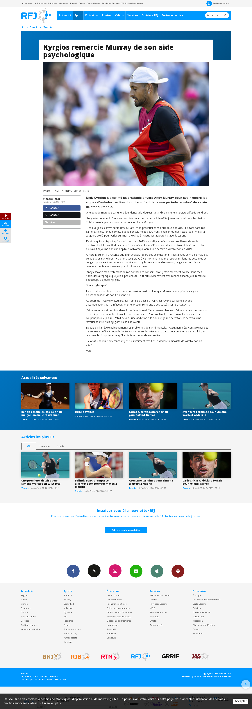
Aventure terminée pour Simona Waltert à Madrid (205, 413)
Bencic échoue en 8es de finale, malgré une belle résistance (42, 413)
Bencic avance (84, 412)
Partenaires (198, 616)
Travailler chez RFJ (201, 612)
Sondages (111, 633)
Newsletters (136, 571)
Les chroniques (114, 599)
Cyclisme (68, 612)
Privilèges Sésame (111, 3)
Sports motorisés (72, 629)
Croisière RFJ (150, 15)
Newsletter (198, 633)
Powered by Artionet (191, 676)
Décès (82, 3)
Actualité (65, 15)
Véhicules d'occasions (132, 3)
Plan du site (60, 679)
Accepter (240, 701)
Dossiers (25, 621)
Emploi (73, 3)
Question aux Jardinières (119, 621)
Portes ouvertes (172, 15)
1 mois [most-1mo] (60, 446)
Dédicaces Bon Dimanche (119, 612)
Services (132, 15)
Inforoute (52, 3)
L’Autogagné (113, 625)
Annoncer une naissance (119, 616)
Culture (24, 612)
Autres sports (70, 637)
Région (24, 595)
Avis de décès (156, 625)
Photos (106, 15)
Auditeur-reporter (217, 3)
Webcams (63, 3)
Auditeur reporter (30, 625)
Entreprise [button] (41, 3)
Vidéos (119, 15)
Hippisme (68, 621)
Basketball (69, 604)
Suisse (24, 599)
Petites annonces (158, 612)
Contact (196, 629)
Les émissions (113, 595)
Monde (24, 604)
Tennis (47, 27)
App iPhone (157, 571)
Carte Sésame (93, 3)
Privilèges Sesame (158, 604)
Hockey (67, 599)
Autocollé (111, 629)
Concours (111, 637)
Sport (78, 15)
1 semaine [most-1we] (44, 446)
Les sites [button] (27, 3)
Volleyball (68, 608)
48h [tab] (28, 446)
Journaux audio (28, 616)
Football (68, 595)
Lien (50, 222)
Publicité (197, 608)
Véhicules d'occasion (160, 595)
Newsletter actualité (30, 629)
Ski (65, 616)
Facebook (73, 571)
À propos (197, 595)
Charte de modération (204, 625)
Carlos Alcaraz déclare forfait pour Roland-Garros (149, 413)
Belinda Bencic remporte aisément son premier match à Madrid (96, 483)
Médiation (198, 621)
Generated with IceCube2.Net (217, 676)
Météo (153, 608)
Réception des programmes (206, 599)
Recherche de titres (116, 604)
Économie (26, 608)
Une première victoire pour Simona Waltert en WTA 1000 (40, 482)
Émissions (92, 15)
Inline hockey (70, 633)
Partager (51, 208)
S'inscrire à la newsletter (126, 530)
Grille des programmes (118, 608)
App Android (177, 571)
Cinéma (153, 599)
